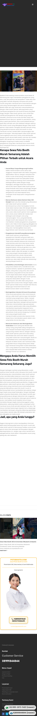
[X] (7, 714)
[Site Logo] (8, 4)
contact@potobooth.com (18, 626)
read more (3, 550)
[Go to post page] (18, 528)
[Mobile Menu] (33, 4)
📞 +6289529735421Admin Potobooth (19, 620)
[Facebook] (3, 714)
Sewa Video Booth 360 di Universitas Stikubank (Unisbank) (18, 542)
